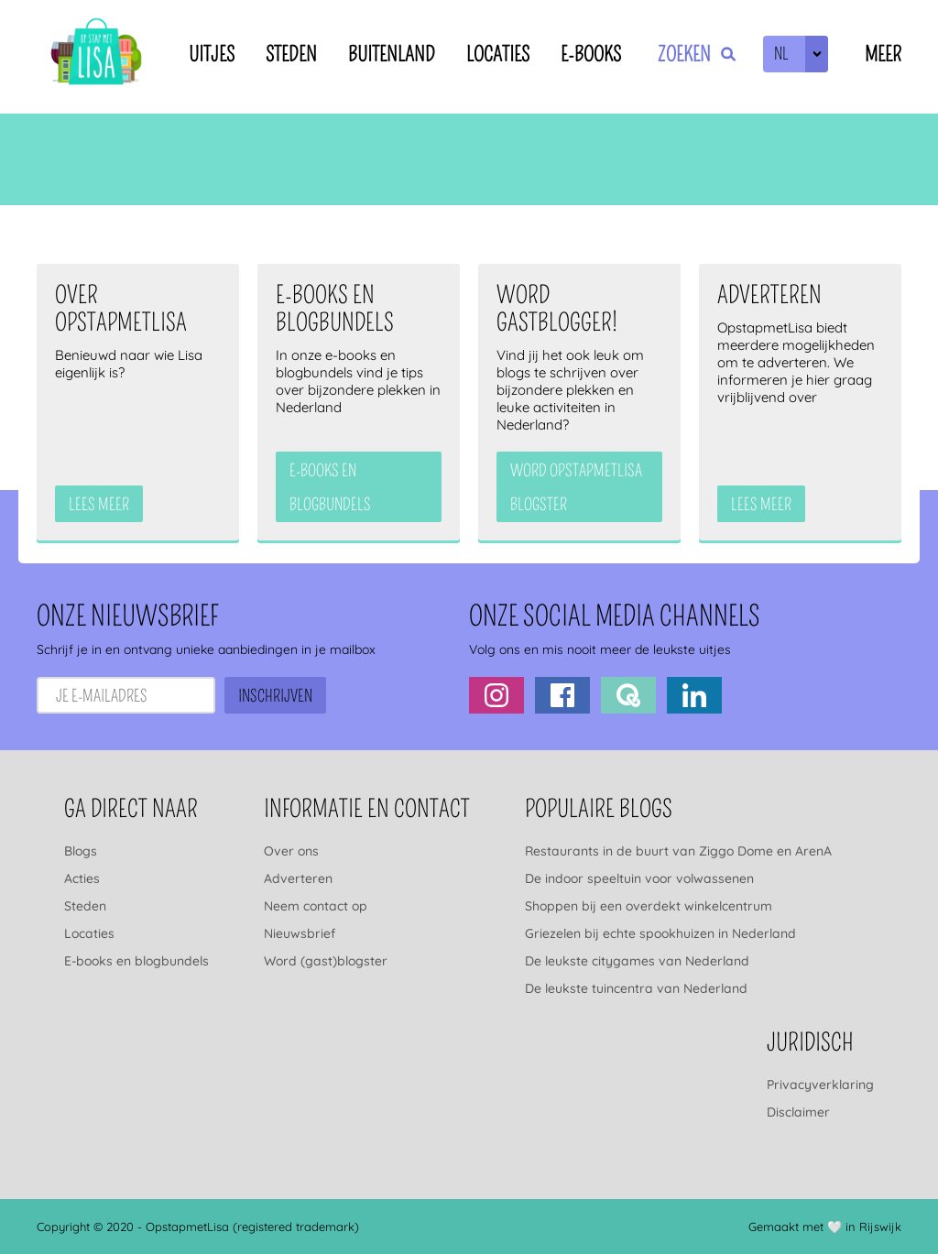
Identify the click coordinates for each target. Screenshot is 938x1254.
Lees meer (99, 505)
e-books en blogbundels (330, 488)
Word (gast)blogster (325, 961)
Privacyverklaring (820, 1084)
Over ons (291, 851)
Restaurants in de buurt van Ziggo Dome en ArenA (678, 851)
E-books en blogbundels (136, 961)
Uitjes (211, 54)
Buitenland (391, 54)
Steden (291, 54)
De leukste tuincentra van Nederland (636, 988)
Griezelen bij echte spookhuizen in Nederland (660, 933)
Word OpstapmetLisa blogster (576, 488)
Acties (82, 878)
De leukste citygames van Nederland (637, 961)
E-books (591, 54)
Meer (883, 54)
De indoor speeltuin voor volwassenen (639, 878)
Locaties (497, 54)
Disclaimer (798, 1112)
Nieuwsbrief (299, 933)
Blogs (80, 851)
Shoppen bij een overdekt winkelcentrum (648, 906)
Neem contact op (315, 906)
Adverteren (298, 878)
